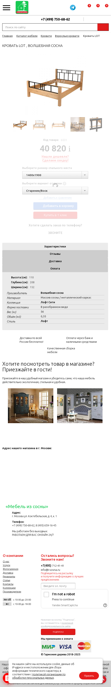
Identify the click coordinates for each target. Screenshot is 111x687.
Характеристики (55, 246)
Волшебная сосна (52, 292)
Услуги (6, 565)
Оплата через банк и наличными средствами (81, 339)
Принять (89, 675)
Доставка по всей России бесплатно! (31, 339)
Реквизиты (9, 576)
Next (99, 84)
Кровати (46, 35)
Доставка (55, 261)
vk (7, 612)
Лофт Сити (48, 302)
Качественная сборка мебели (61, 350)
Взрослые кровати (67, 35)
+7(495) (46, 565)
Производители (12, 591)
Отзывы (55, 253)
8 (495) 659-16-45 (46, 525)
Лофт (44, 321)
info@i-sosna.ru (50, 569)
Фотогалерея (10, 569)
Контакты (8, 584)
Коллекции (9, 587)
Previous (11, 84)
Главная (7, 35)
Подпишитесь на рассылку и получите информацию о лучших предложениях (62, 576)
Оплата (55, 268)
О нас (6, 561)
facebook (16, 612)
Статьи (6, 580)
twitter (25, 612)
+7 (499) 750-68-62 (55, 19)
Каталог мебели (27, 35)
